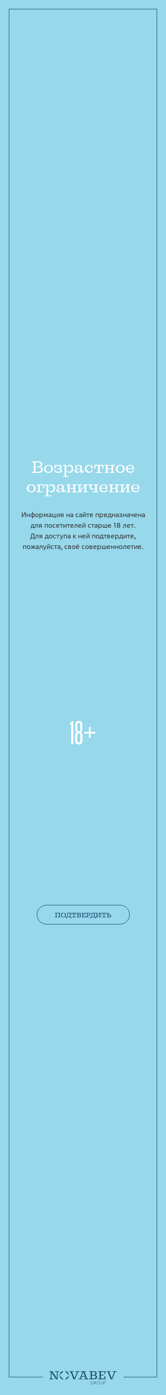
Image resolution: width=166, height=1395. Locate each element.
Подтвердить (83, 915)
